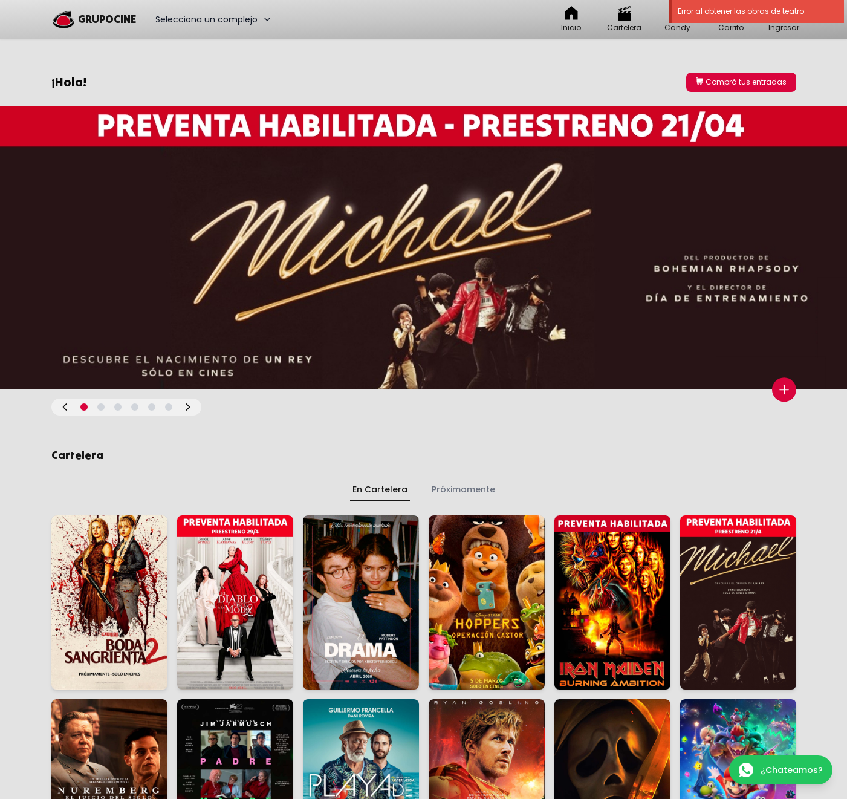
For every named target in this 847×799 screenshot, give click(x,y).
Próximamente (463, 489)
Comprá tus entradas (741, 82)
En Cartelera (379, 489)
